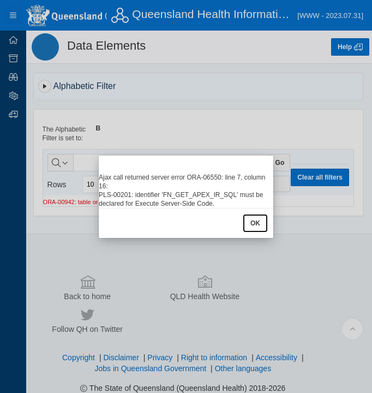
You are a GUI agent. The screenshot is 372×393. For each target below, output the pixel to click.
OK (255, 223)
